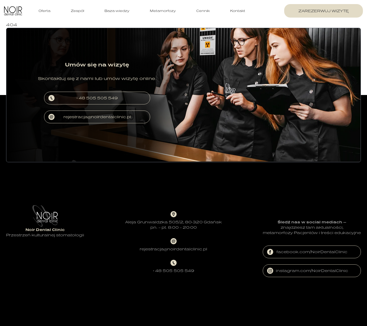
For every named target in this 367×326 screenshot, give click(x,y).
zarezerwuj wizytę (323, 11)
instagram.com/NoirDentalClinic (307, 271)
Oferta (44, 11)
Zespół (77, 11)
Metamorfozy (163, 11)
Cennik (203, 11)
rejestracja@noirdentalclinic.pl (89, 117)
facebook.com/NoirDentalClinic (307, 252)
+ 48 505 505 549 (83, 98)
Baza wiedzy (116, 11)
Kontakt (237, 11)
